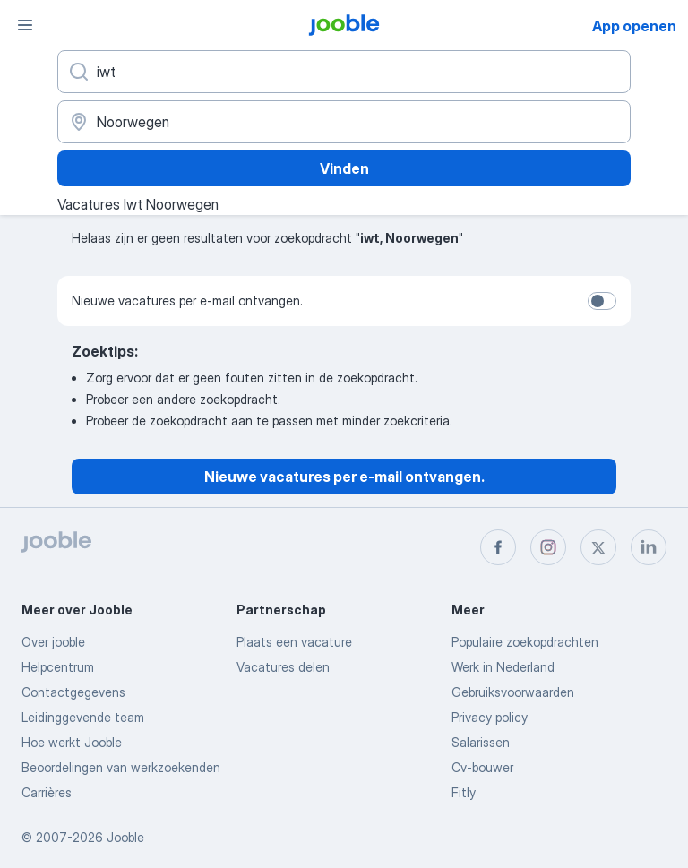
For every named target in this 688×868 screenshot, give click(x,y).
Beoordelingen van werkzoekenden (121, 767)
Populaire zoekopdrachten (525, 641)
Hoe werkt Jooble (72, 742)
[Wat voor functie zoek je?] (344, 71)
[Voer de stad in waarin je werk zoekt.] (344, 121)
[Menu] (25, 25)
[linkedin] (648, 547)
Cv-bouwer (482, 767)
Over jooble (53, 641)
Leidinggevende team (83, 717)
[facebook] (498, 547)
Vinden (344, 168)
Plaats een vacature (294, 641)
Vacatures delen (283, 667)
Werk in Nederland (503, 667)
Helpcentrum (58, 667)
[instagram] (548, 547)
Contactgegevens (73, 692)
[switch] (602, 301)
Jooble (125, 837)
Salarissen (481, 742)
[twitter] (598, 547)
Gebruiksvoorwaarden (513, 692)
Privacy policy (490, 717)
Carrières (47, 792)
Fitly (464, 792)
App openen (634, 26)
